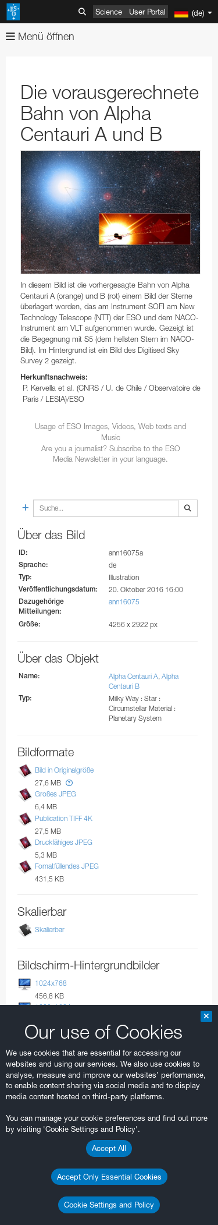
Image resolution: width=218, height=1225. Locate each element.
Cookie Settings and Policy (109, 1204)
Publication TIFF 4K (63, 818)
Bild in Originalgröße (64, 770)
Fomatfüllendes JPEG (67, 866)
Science (108, 11)
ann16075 (124, 601)
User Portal (147, 11)
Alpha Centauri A (133, 676)
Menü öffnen (40, 36)
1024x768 (51, 983)
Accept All (109, 1148)
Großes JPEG (55, 794)
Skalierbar (50, 929)
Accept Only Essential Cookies (109, 1176)
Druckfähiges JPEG (63, 842)
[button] (69, 782)
